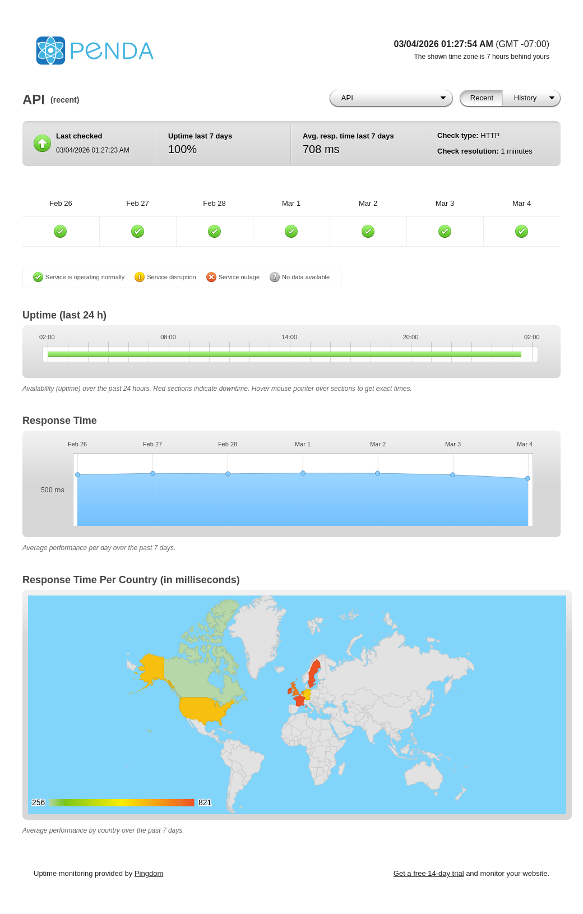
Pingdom (149, 873)
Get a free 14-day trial (429, 873)
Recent (481, 98)
